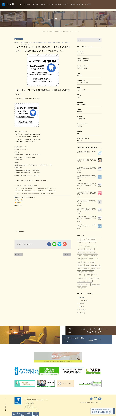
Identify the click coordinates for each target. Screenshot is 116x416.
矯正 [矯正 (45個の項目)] (98, 278)
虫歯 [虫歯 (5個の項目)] (79, 287)
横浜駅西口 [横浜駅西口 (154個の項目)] (94, 265)
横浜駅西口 (58, 42)
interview (89, 81)
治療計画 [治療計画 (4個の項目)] (80, 278)
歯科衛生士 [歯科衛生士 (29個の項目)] (81, 275)
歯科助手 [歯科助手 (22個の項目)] (84, 271)
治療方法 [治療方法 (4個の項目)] (94, 275)
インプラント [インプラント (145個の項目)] (81, 242)
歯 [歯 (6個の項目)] (99, 265)
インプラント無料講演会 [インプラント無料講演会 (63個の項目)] (84, 246)
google (65, 244)
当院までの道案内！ (42, 180)
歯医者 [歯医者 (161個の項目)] (79, 268)
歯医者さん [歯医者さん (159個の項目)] (86, 268)
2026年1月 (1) (84, 300)
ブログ (65, 4)
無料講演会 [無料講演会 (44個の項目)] (92, 278)
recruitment (89, 125)
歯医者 (63, 42)
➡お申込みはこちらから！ (21, 149)
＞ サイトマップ (28, 405)
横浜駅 (54, 42)
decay (89, 132)
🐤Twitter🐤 (18, 202)
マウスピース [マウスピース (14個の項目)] (81, 252)
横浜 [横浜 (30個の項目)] (79, 262)
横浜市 (45, 42)
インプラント (24, 42)
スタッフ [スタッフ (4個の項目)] (95, 246)
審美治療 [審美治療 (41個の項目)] (91, 258)
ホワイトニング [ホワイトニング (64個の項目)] (90, 249)
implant (19, 39)
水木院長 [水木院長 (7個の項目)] (88, 275)
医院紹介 (27, 4)
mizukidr (89, 117)
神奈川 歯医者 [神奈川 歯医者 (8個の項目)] (81, 281)
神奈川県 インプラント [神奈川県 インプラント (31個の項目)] (84, 284)
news (89, 74)
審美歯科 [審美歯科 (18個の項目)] (84, 258)
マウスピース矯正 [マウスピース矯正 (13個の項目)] (91, 252)
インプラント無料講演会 (32, 42)
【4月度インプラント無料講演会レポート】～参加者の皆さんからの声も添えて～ (35, 188)
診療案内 (36, 4)
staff (89, 88)
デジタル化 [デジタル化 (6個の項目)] (81, 249)
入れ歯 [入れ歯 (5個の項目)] (79, 255)
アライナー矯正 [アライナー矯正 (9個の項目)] (91, 239)
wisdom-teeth (89, 139)
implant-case (89, 67)
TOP (20, 4)
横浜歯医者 (50, 42)
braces (89, 103)
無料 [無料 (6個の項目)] (86, 278)
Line (54, 244)
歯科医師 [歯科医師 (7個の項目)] (91, 271)
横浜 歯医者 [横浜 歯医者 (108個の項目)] (91, 262)
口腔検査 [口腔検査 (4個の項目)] (86, 255)
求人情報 (88, 4)
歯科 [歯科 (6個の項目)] (79, 271)
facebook (49, 244)
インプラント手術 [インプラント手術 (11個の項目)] (91, 242)
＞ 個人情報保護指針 (29, 403)
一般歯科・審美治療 (76, 4)
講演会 (27, 44)
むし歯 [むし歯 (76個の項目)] (83, 239)
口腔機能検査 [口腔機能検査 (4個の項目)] (93, 255)
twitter (59, 244)
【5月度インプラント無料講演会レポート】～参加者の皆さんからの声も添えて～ (35, 191)
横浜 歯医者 (40, 42)
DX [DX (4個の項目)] (79, 239)
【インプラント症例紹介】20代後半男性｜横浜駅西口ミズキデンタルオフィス (34, 193)
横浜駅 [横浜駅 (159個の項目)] (87, 265)
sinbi (89, 110)
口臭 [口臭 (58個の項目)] (79, 258)
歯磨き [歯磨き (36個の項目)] (98, 268)
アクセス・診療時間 (54, 4)
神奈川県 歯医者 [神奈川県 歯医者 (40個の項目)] (96, 284)
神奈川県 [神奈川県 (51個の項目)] (89, 281)
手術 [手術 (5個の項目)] (97, 258)
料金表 (43, 4)
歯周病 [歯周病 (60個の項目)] (93, 268)
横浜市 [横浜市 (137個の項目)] (84, 262)
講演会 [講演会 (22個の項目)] (84, 287)
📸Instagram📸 (18, 199)
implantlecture (89, 59)
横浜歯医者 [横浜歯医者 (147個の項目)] (81, 265)
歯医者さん (67, 42)
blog (89, 96)
